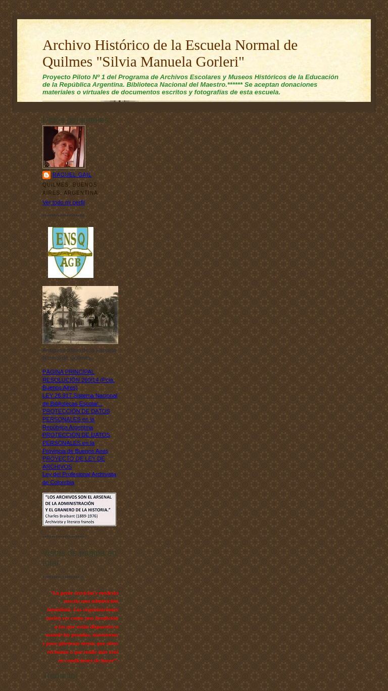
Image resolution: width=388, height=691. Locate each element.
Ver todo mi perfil (63, 202)
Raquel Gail (72, 175)
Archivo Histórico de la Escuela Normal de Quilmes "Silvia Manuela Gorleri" (170, 53)
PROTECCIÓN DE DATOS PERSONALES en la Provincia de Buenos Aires (76, 442)
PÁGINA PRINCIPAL (68, 372)
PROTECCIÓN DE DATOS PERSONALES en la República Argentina (76, 419)
